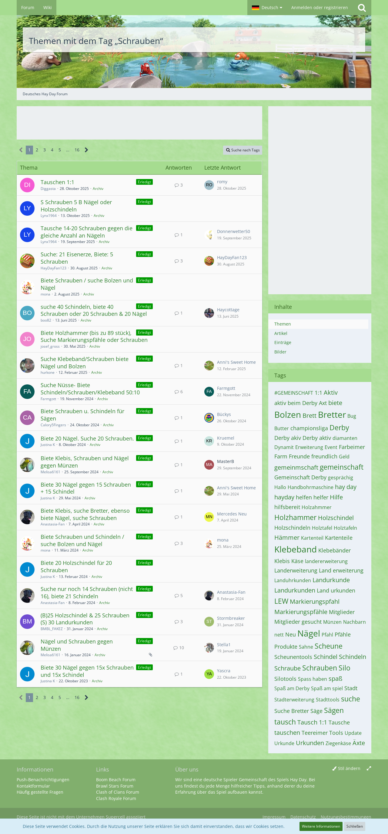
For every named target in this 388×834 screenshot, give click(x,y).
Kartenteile (339, 537)
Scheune (329, 646)
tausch (285, 722)
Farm (280, 456)
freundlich (324, 456)
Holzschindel (336, 518)
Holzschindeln (292, 527)
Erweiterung (309, 447)
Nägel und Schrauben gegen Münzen (77, 645)
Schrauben (319, 668)
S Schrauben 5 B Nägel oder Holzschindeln (76, 205)
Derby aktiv (317, 437)
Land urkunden (336, 590)
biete (335, 403)
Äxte (359, 743)
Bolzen (287, 414)
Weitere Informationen (321, 826)
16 (77, 150)
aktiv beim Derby (295, 403)
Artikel (280, 333)
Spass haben (312, 679)
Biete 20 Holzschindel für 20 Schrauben (76, 566)
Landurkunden (294, 590)
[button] (267, 7)
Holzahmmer (317, 507)
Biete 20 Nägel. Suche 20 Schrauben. (87, 438)
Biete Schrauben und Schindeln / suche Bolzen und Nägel (82, 540)
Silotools (285, 678)
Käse (297, 561)
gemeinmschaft (296, 467)
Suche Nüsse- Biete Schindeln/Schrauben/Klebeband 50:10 (90, 388)
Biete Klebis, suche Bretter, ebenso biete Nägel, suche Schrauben (85, 514)
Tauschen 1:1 (57, 182)
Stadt (350, 688)
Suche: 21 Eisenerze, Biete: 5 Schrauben (77, 258)
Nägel (308, 633)
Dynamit (284, 447)
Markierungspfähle (300, 612)
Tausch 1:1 (312, 722)
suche (350, 699)
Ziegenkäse (338, 743)
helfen (304, 497)
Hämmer (286, 537)
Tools (336, 732)
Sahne (306, 646)
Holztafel (322, 528)
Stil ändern (349, 768)
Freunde (299, 456)
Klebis (282, 561)
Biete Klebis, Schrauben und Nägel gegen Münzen (85, 461)
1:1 (318, 392)
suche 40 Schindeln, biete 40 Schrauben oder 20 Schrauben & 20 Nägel (94, 310)
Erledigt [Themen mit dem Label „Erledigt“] (144, 181)
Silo (344, 668)
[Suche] (362, 7)
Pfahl (327, 634)
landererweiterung (326, 561)
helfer (320, 497)
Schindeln (352, 657)
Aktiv (331, 392)
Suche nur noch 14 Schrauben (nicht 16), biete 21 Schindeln (87, 592)
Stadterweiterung (294, 699)
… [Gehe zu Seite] (67, 150)
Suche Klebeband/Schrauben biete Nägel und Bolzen (85, 362)
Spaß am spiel (327, 688)
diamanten (345, 438)
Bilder (280, 352)
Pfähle (343, 634)
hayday (284, 497)
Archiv (98, 188)
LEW (281, 601)
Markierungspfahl (315, 601)
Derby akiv (287, 437)
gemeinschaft (341, 467)
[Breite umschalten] (368, 768)
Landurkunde (331, 580)
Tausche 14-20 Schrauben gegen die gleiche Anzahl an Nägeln (86, 232)
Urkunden (310, 743)
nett (279, 634)
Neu (290, 634)
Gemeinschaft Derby (300, 477)
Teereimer (315, 732)
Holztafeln (345, 528)
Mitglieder (342, 612)
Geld (344, 456)
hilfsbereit (287, 507)
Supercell (115, 817)
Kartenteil (312, 538)
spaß (335, 678)
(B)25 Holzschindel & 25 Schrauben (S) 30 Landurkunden (85, 619)
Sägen (334, 710)
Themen (282, 324)
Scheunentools (293, 656)
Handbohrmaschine (310, 487)
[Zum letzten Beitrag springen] (209, 185)
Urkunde (284, 743)
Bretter (332, 414)
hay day (345, 487)
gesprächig (340, 477)
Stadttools (328, 699)
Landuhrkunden (292, 580)
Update (353, 733)
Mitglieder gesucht (298, 621)
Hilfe (336, 497)
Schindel (325, 657)
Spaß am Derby (291, 688)
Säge (316, 710)
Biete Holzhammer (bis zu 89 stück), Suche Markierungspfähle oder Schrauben (94, 336)
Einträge (282, 342)
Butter (281, 428)
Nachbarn (354, 622)
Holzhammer (295, 517)
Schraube (287, 668)
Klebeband (295, 549)
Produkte (285, 646)
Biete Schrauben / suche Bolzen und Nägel (87, 284)
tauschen (287, 732)
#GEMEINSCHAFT (293, 393)
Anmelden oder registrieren (319, 7)
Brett (309, 415)
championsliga (309, 428)
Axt (323, 403)
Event (331, 447)
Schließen (354, 826)
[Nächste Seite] (86, 150)
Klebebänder (334, 550)
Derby (339, 427)
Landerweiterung (295, 570)
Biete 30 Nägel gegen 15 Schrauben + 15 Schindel (86, 488)
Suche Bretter (291, 710)
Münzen (332, 622)
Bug (351, 416)
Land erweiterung (341, 570)
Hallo (280, 487)
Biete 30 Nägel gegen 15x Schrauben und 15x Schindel (87, 671)
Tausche (339, 722)
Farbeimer (352, 447)
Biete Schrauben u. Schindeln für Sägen (82, 414)
